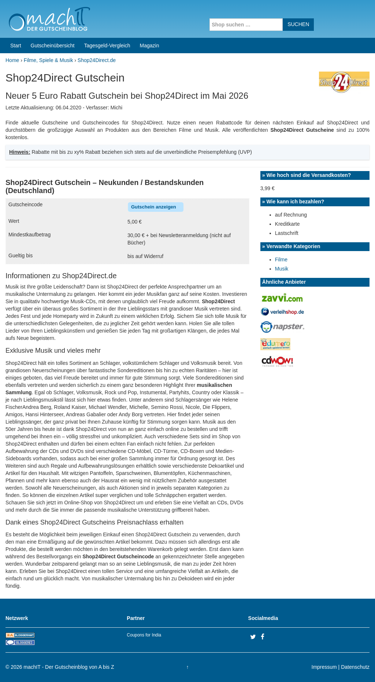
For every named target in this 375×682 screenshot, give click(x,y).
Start (15, 45)
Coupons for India (144, 635)
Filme (281, 259)
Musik (282, 269)
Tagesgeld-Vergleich (107, 45)
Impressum (324, 667)
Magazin (149, 45)
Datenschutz (355, 667)
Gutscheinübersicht (53, 45)
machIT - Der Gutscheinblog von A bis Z (68, 667)
